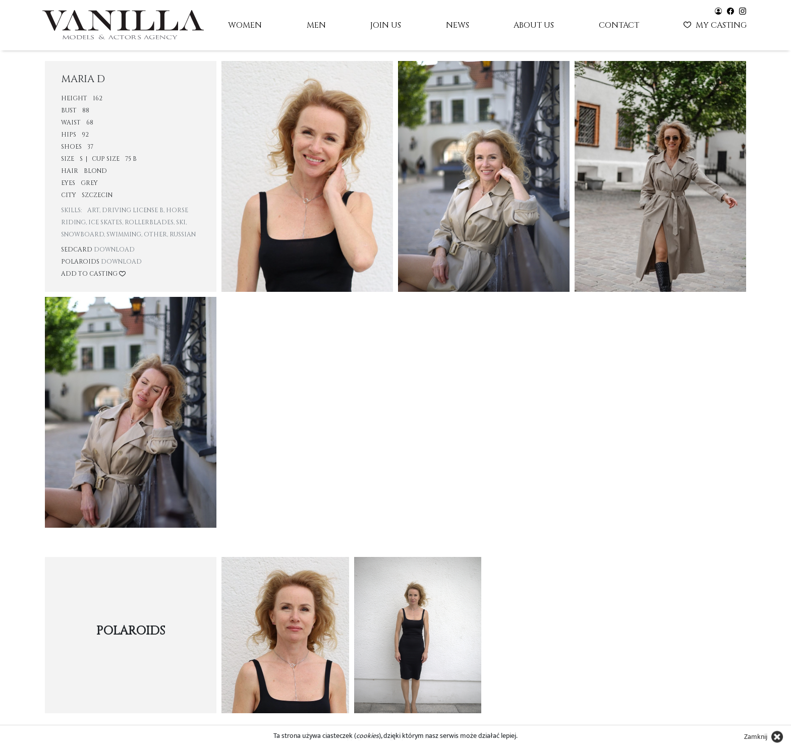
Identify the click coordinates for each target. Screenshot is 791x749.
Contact (619, 25)
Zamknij (755, 736)
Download (114, 249)
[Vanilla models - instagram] (742, 10)
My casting (716, 24)
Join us (385, 25)
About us (534, 25)
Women (245, 25)
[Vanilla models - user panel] (718, 10)
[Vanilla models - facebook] (730, 10)
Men (316, 25)
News (457, 25)
